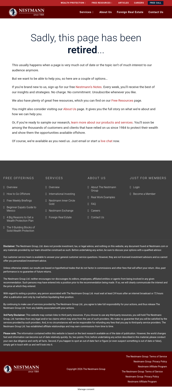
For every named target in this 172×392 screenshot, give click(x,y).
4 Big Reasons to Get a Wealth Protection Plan (20, 219)
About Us (69, 109)
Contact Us (97, 217)
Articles (123, 3)
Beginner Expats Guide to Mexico (21, 209)
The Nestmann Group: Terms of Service (146, 356)
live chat (106, 141)
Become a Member (144, 193)
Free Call (155, 3)
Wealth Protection (74, 3)
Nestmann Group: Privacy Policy (150, 361)
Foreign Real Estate (60, 217)
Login (136, 187)
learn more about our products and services (102, 122)
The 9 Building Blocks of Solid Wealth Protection (21, 229)
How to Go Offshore (18, 193)
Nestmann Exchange (61, 210)
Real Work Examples (103, 197)
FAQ (93, 204)
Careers (139, 3)
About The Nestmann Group (103, 189)
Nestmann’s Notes (88, 87)
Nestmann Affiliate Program (152, 366)
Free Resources (102, 3)
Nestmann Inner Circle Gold (62, 202)
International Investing (62, 193)
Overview (12, 187)
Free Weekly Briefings (19, 200)
